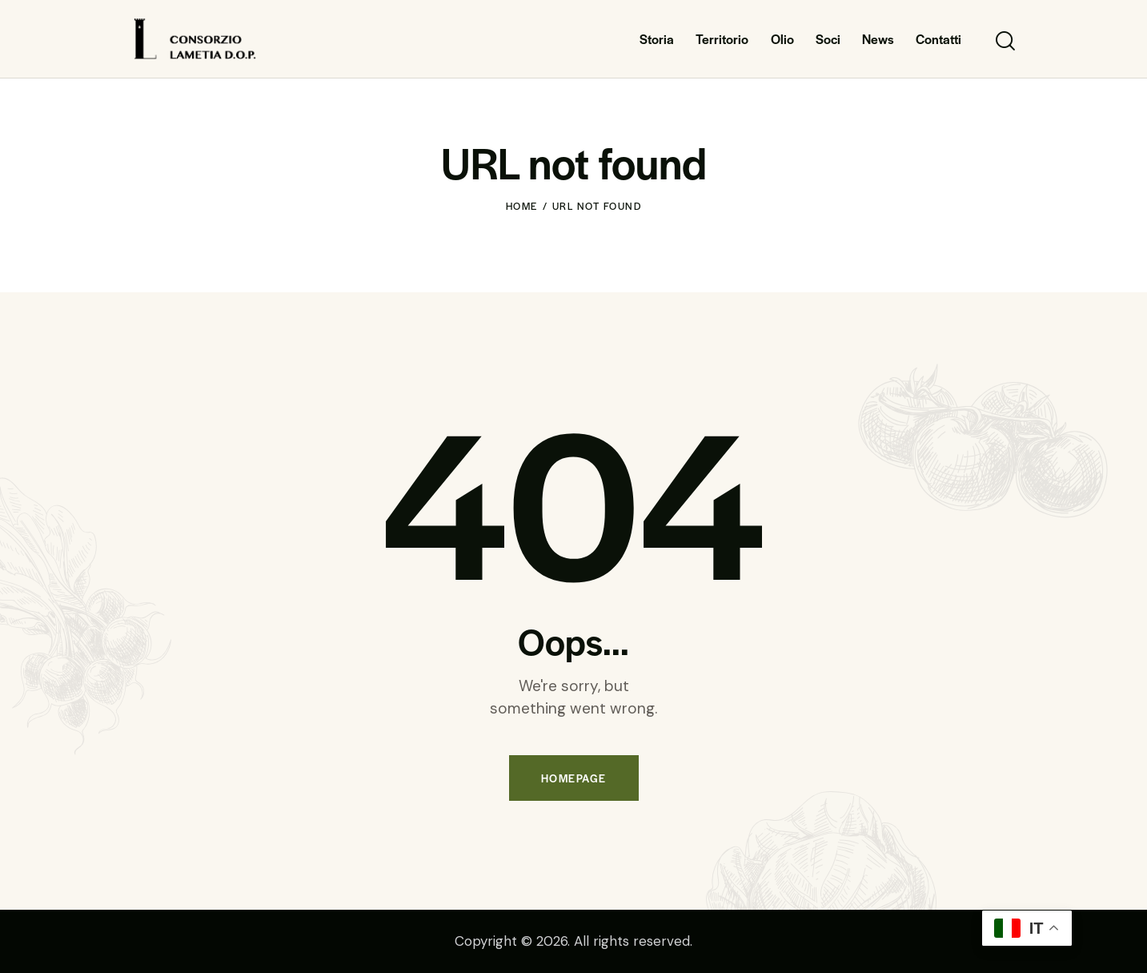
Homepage (574, 778)
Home (522, 206)
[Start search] (1004, 41)
